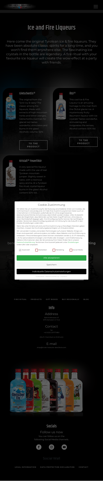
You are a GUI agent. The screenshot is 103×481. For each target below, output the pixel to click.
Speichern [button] (52, 264)
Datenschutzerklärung (26, 242)
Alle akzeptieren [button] (51, 257)
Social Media (76, 250)
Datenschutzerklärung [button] (52, 276)
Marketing (58, 250)
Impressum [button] (63, 276)
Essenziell (24, 250)
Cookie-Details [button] (40, 276)
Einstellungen (73, 242)
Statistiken (41, 250)
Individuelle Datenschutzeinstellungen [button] (51, 271)
